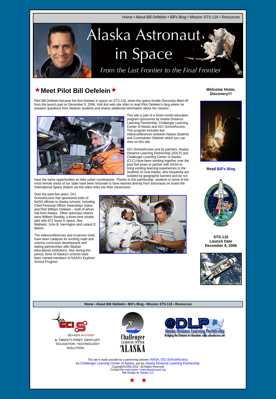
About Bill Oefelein (151, 17)
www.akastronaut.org (152, 369)
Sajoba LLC (147, 372)
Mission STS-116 (204, 17)
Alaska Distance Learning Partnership (172, 363)
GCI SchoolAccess (174, 359)
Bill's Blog (178, 17)
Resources (231, 17)
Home (127, 17)
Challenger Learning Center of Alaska (107, 363)
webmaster (131, 369)
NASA (154, 359)
